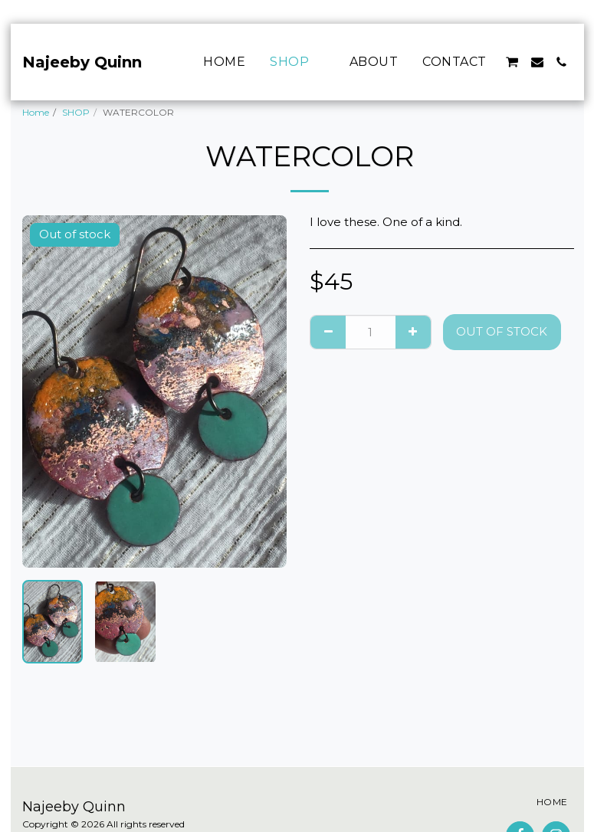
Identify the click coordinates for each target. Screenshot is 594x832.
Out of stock (501, 331)
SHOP (76, 112)
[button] (512, 62)
